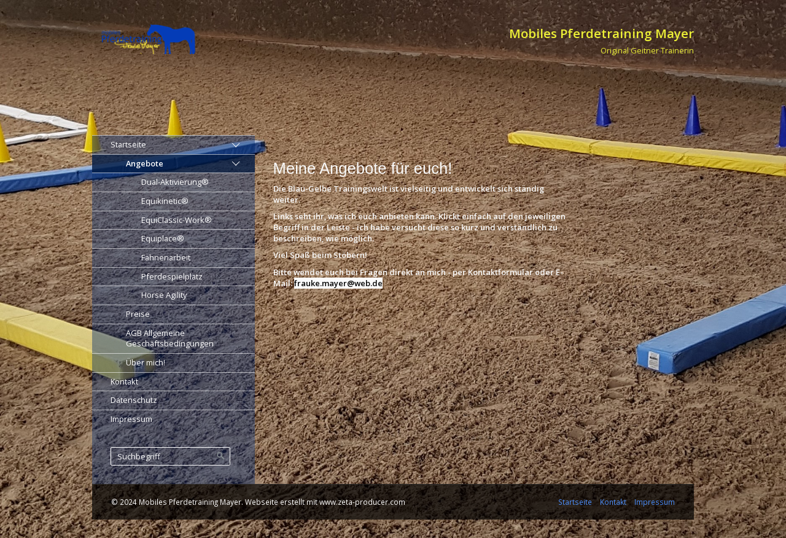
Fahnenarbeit (165, 257)
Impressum (131, 418)
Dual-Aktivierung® (175, 181)
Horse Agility (164, 294)
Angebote (144, 163)
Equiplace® (162, 238)
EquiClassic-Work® (176, 219)
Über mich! (145, 362)
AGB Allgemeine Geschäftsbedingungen (170, 338)
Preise (138, 313)
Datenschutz (134, 399)
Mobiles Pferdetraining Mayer (601, 33)
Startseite (128, 144)
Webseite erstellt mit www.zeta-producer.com (325, 502)
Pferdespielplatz (172, 276)
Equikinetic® (165, 200)
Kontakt (124, 381)
